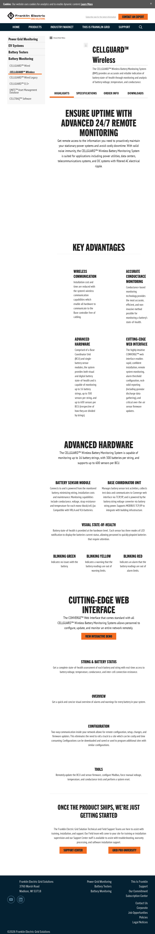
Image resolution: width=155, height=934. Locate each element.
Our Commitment (138, 891)
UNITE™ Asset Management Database (23, 91)
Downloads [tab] (135, 93)
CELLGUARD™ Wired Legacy (23, 77)
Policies (143, 917)
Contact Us (141, 903)
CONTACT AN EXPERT (133, 17)
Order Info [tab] (111, 93)
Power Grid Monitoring (23, 39)
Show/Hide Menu (57, 37)
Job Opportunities (138, 912)
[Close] (151, 3)
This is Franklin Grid (96, 27)
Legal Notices (140, 922)
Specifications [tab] (86, 93)
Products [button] (35, 27)
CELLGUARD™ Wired (20, 65)
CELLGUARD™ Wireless (22, 72)
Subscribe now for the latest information (101, 16)
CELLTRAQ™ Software (20, 98)
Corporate (142, 907)
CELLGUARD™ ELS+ (19, 83)
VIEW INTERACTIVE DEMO (98, 636)
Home (16, 27)
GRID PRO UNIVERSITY (124, 850)
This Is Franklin (139, 881)
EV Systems (16, 45)
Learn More (87, 4)
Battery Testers (18, 52)
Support (124, 27)
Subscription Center (137, 896)
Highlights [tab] (61, 93)
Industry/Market (62, 27)
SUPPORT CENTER (73, 850)
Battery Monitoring (20, 58)
